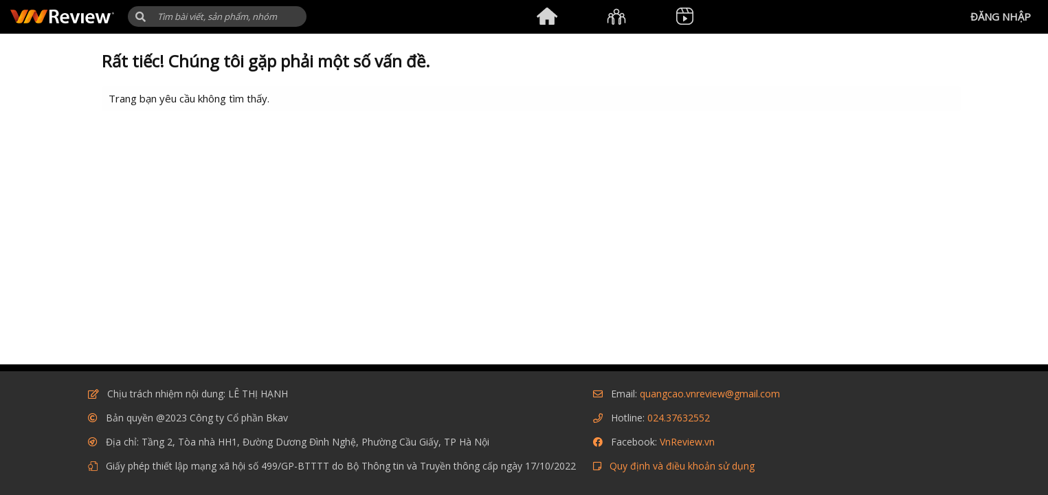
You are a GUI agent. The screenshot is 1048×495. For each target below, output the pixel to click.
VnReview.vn (687, 441)
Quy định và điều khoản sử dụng (682, 465)
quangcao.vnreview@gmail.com (710, 393)
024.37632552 (678, 417)
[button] (140, 17)
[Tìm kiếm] (217, 16)
